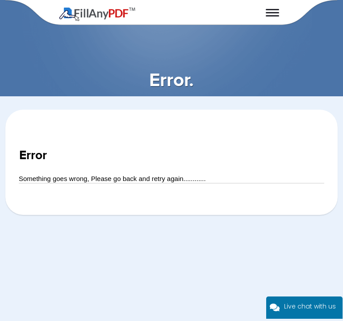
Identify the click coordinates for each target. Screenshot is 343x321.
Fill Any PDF (97, 14)
